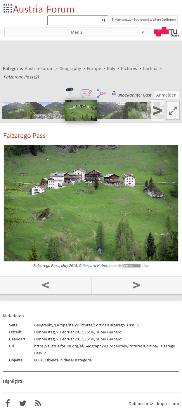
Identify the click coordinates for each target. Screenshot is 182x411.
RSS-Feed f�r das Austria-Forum (38, 403)
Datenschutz (141, 403)
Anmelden (166, 95)
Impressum (168, 403)
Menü (76, 32)
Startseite (8, 9)
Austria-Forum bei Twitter (22, 403)
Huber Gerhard (109, 332)
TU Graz (166, 31)
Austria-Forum (43, 8)
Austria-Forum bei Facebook (7, 403)
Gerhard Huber (94, 265)
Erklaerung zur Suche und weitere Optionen (144, 19)
